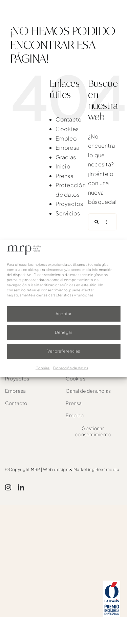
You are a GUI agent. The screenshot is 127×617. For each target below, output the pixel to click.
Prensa (64, 175)
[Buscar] (96, 221)
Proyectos (69, 203)
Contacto (69, 119)
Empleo (66, 138)
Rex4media (108, 469)
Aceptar (63, 313)
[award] (111, 583)
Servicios (68, 213)
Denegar (63, 332)
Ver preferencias (63, 351)
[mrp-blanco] (34, 11)
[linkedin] (21, 487)
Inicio (63, 166)
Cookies (43, 368)
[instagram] (8, 487)
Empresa (67, 147)
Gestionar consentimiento (93, 431)
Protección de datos (70, 368)
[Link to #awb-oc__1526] (114, 13)
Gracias (66, 157)
